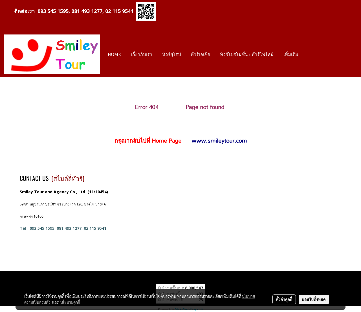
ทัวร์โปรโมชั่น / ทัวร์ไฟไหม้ (246, 54)
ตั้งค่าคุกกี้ (284, 299)
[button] (308, 54)
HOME (114, 54)
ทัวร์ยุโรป (171, 54)
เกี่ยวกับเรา (141, 54)
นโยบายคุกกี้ (70, 302)
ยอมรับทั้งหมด (314, 299)
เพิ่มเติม (290, 54)
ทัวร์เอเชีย (200, 54)
